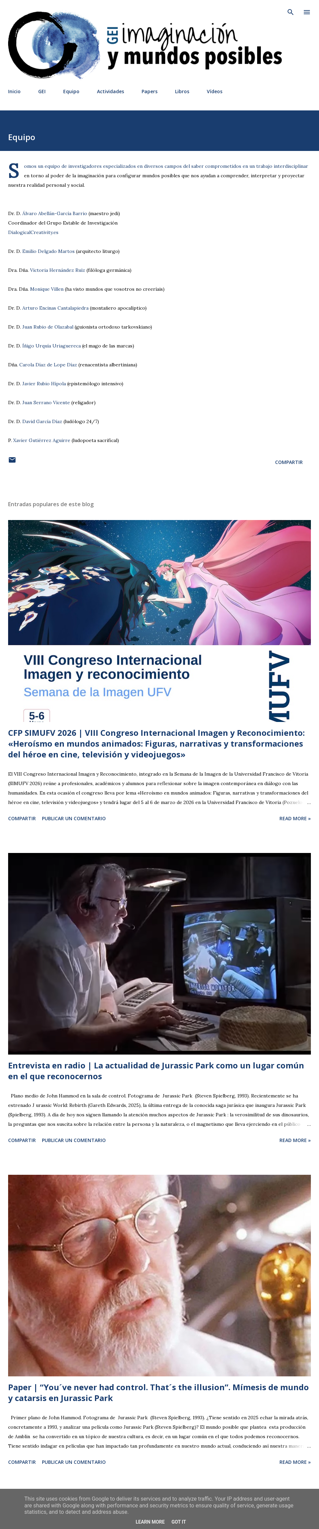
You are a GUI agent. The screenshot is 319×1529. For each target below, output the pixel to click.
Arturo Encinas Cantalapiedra (55, 308)
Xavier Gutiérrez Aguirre (41, 440)
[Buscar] (291, 12)
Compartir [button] (289, 462)
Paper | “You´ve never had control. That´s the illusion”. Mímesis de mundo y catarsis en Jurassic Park (158, 1392)
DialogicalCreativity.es (33, 232)
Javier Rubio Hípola (44, 384)
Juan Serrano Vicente (46, 402)
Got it (178, 1522)
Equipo (71, 91)
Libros (182, 91)
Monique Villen (47, 289)
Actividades (110, 91)
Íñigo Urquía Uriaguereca (51, 346)
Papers (149, 91)
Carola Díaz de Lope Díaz (48, 365)
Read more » (295, 818)
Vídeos (214, 91)
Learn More (150, 1522)
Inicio (14, 91)
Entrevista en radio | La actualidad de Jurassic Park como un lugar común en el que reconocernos (156, 1071)
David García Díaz (42, 421)
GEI (42, 91)
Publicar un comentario (74, 818)
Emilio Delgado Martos (48, 251)
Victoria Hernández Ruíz (57, 270)
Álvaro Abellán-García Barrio (54, 213)
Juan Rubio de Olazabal (47, 327)
